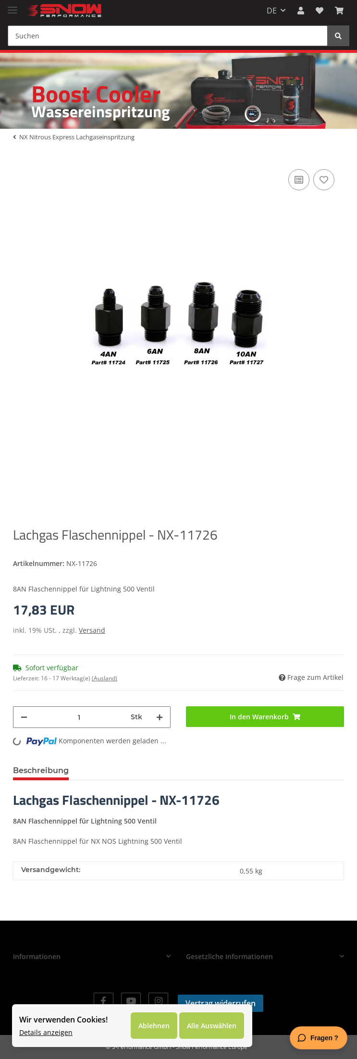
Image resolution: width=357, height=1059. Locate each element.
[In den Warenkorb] (265, 716)
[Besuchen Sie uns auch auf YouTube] (131, 1001)
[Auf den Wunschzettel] (323, 179)
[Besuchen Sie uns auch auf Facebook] (103, 1001)
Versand (92, 630)
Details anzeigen (46, 1032)
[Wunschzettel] (319, 10)
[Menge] (79, 717)
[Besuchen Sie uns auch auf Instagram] (158, 1001)
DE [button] (272, 10)
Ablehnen (154, 1025)
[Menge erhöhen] (159, 717)
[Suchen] (168, 35)
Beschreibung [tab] (41, 770)
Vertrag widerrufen (220, 1003)
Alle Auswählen (211, 1025)
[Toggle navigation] (12, 6)
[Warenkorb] (339, 10)
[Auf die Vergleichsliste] (298, 179)
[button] (301, 10)
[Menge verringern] (24, 717)
